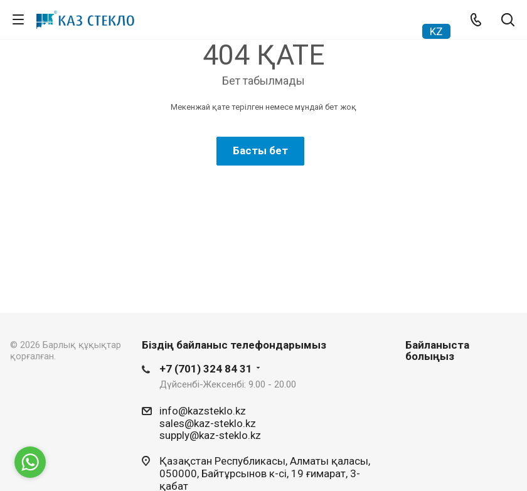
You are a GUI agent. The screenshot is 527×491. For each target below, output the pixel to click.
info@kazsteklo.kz (202, 410)
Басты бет (260, 150)
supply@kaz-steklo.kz (210, 435)
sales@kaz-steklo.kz (207, 422)
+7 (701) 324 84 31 (205, 368)
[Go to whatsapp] (30, 462)
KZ (436, 31)
